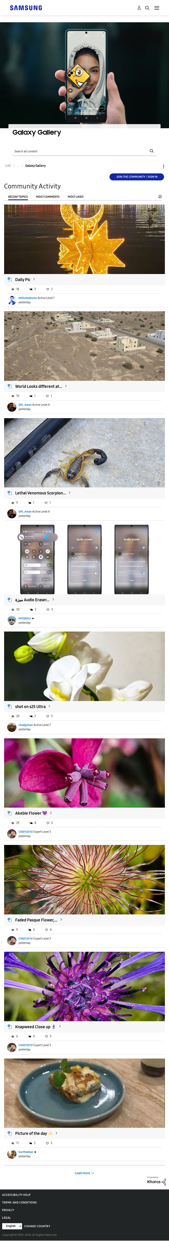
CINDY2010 (25, 832)
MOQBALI (24, 618)
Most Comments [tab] (48, 197)
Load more (82, 1173)
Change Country (37, 1226)
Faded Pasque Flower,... (36, 920)
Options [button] (156, 166)
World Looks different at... (38, 386)
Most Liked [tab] (75, 197)
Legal (6, 1218)
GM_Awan (25, 405)
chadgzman (25, 725)
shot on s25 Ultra (30, 706)
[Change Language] (12, 1226)
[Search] (84, 151)
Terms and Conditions (19, 1202)
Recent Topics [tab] (18, 197)
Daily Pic (22, 279)
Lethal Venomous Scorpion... (40, 493)
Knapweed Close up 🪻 (35, 1026)
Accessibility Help (16, 1195)
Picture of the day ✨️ (34, 1133)
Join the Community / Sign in (137, 177)
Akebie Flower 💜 (31, 813)
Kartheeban (25, 1152)
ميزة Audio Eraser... (32, 599)
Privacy (8, 1210)
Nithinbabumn (27, 298)
